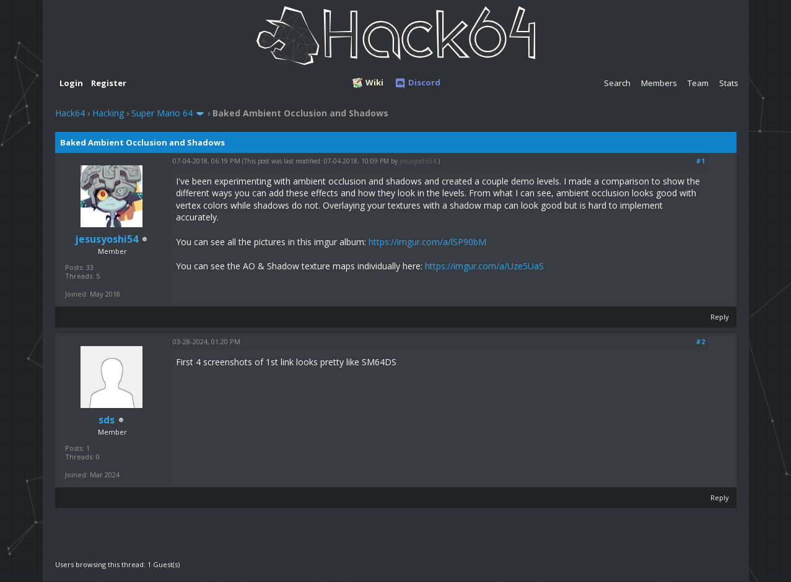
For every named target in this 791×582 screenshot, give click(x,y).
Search (617, 83)
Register (108, 83)
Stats (728, 83)
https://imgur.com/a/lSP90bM (427, 242)
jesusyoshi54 (418, 161)
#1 (700, 160)
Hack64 (70, 113)
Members (659, 83)
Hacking (108, 113)
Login (71, 83)
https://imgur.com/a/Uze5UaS (484, 266)
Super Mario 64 (162, 113)
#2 (700, 341)
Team (698, 83)
